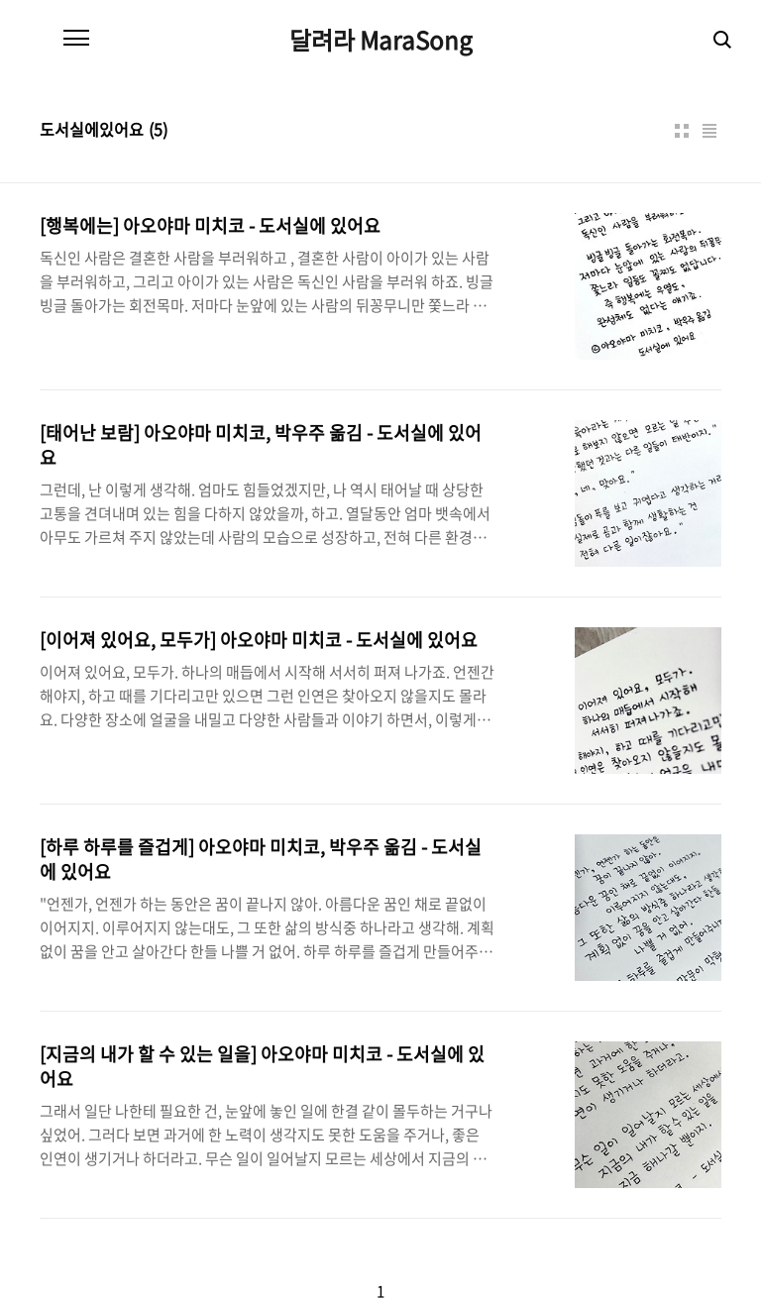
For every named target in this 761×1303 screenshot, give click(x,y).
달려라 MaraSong (381, 40)
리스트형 (709, 131)
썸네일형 (682, 131)
